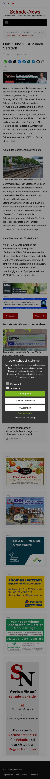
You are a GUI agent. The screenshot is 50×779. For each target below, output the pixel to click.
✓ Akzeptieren (25, 393)
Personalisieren (25, 413)
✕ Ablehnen (25, 408)
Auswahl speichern (25, 400)
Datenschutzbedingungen (25, 417)
